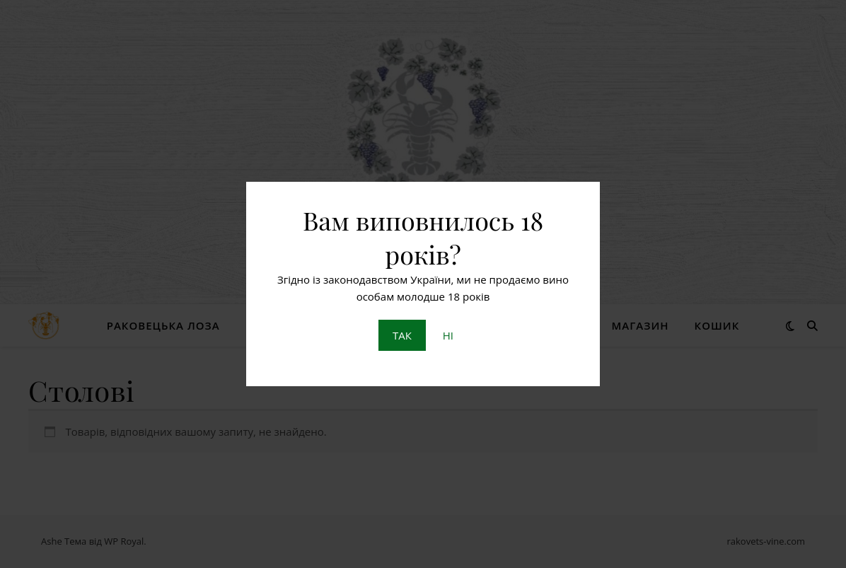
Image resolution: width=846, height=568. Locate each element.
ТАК (402, 335)
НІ (448, 335)
